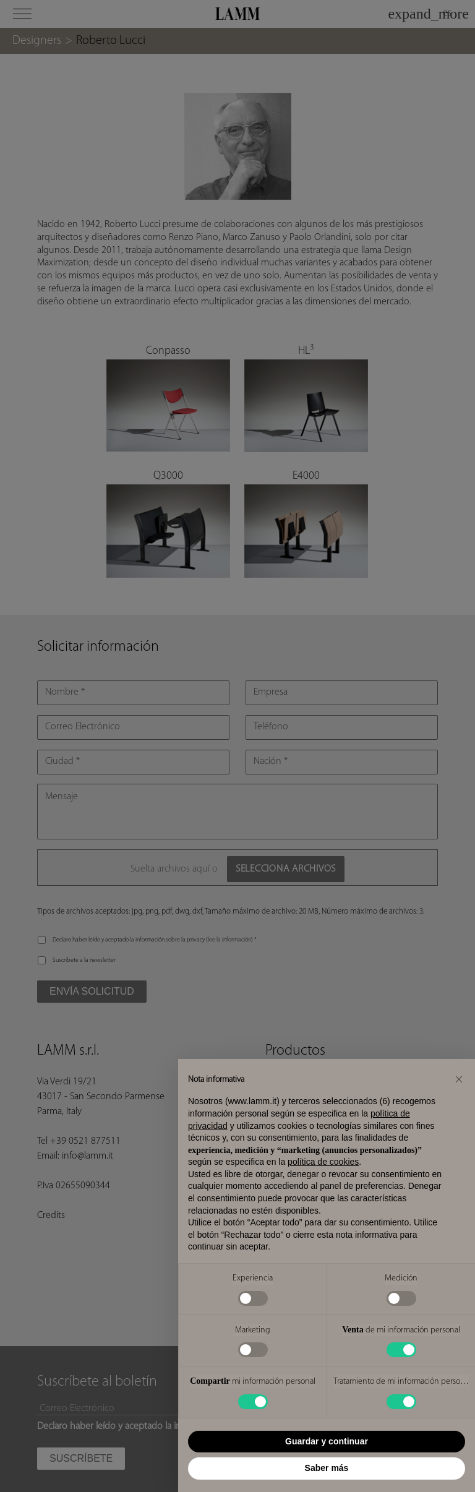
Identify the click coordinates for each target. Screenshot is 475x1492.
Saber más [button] (327, 1468)
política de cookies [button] (323, 1162)
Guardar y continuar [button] (326, 1441)
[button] (459, 1079)
